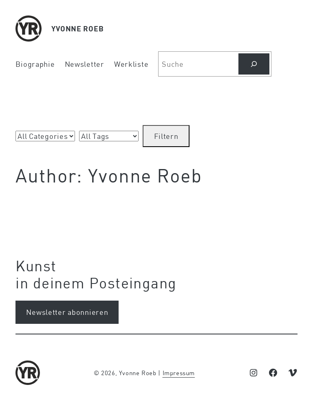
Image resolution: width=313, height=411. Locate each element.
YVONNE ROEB (77, 28)
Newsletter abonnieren (67, 312)
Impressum (179, 372)
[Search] (253, 64)
